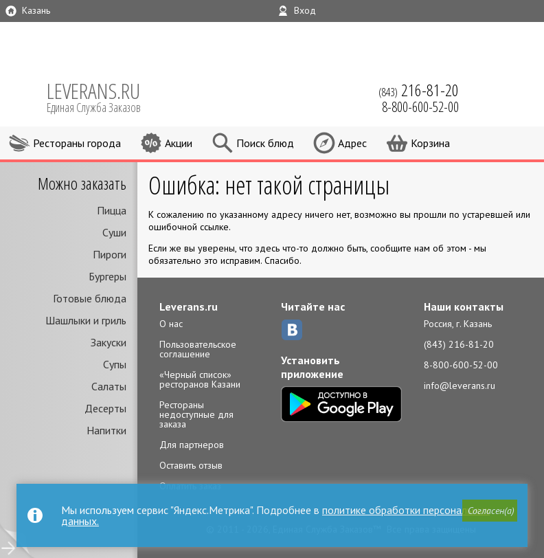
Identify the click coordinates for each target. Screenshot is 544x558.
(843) (418, 90)
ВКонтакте (292, 330)
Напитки (106, 430)
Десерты (105, 408)
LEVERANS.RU (103, 96)
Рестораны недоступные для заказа (196, 414)
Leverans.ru (188, 306)
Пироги (109, 254)
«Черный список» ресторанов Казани (199, 379)
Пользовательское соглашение (197, 349)
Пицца (111, 210)
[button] (489, 511)
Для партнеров (191, 444)
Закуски (108, 342)
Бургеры (107, 276)
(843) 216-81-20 (459, 344)
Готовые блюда (89, 298)
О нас (171, 323)
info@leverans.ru (459, 385)
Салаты (108, 386)
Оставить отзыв (191, 465)
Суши (114, 232)
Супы (114, 364)
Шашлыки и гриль (85, 320)
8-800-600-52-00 (461, 365)
